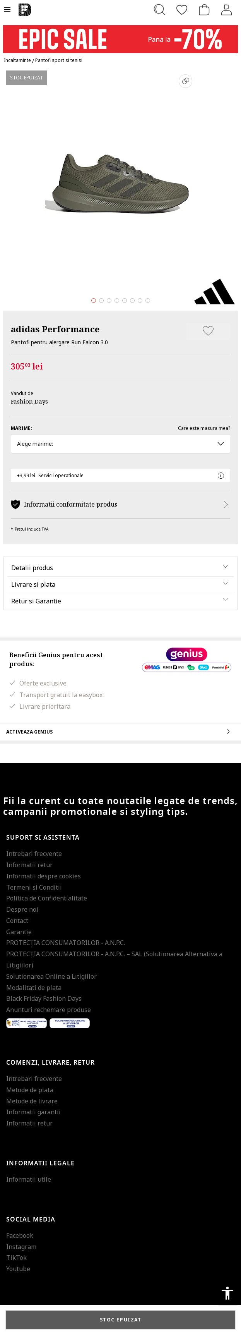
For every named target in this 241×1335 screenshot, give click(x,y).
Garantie (19, 932)
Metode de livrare (32, 1101)
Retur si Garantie (36, 601)
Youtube (18, 1269)
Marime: (21, 428)
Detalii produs (32, 568)
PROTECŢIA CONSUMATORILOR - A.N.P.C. (65, 942)
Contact (17, 920)
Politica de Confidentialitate (46, 898)
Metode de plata (29, 1090)
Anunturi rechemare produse (48, 1009)
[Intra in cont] (226, 9)
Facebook (19, 1235)
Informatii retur (29, 865)
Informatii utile (28, 1179)
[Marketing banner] (120, 35)
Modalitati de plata (34, 987)
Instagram (21, 1246)
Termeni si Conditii (34, 887)
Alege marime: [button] (120, 443)
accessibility (227, 1293)
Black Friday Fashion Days (44, 998)
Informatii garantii (33, 1112)
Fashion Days (29, 401)
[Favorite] (181, 9)
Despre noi (22, 909)
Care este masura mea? (204, 428)
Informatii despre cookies (43, 876)
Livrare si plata (33, 584)
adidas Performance (55, 329)
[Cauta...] (159, 9)
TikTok (16, 1257)
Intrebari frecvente (34, 853)
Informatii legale (40, 1163)
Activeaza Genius (120, 731)
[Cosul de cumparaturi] (204, 9)
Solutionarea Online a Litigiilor (51, 976)
